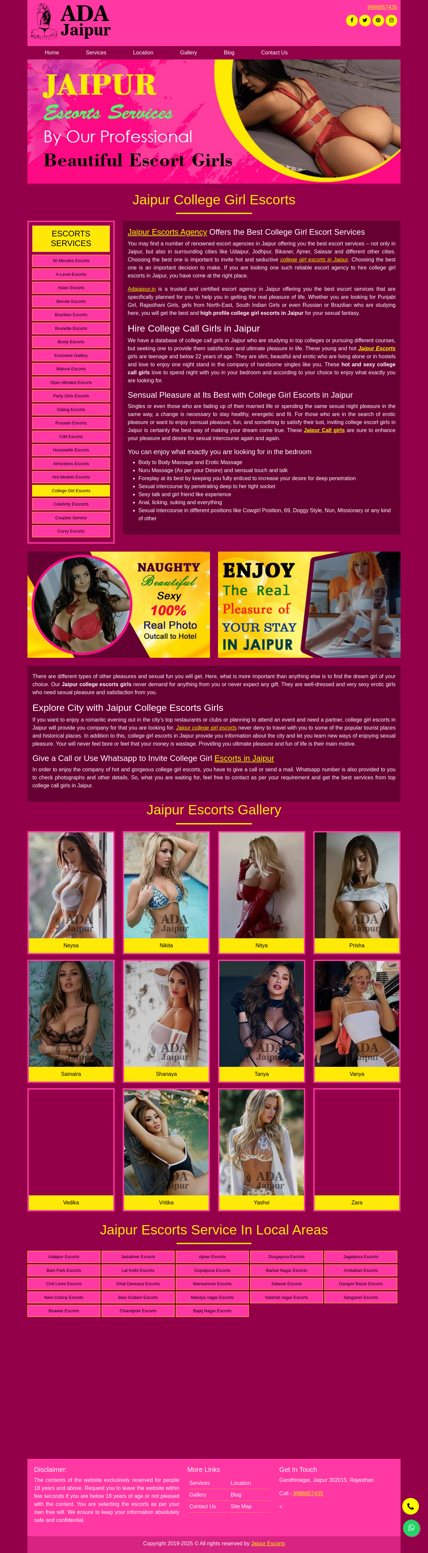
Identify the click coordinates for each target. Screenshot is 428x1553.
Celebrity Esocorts (71, 504)
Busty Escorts (71, 341)
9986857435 (382, 7)
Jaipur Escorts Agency (167, 231)
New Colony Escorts (63, 1297)
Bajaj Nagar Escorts (212, 1310)
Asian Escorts (71, 287)
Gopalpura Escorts (212, 1270)
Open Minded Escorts (71, 382)
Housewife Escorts (71, 449)
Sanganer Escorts (360, 1297)
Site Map (241, 1506)
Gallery (188, 52)
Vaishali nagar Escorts (286, 1297)
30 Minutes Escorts (71, 260)
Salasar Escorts (286, 1283)
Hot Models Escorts (71, 476)
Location (143, 52)
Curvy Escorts (71, 531)
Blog (229, 52)
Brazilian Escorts (71, 314)
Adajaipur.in (142, 289)
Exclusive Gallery (71, 355)
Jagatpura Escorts (361, 1256)
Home (52, 52)
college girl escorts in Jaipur (314, 259)
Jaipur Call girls (324, 430)
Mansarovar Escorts (212, 1283)
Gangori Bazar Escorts (361, 1283)
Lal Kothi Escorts (138, 1270)
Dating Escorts (71, 409)
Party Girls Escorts (71, 395)
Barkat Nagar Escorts (286, 1270)
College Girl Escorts (71, 490)
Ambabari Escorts (361, 1270)
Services (96, 52)
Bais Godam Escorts (138, 1297)
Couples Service (71, 517)
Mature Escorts (71, 368)
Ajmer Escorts (212, 1256)
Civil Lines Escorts (64, 1283)
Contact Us (274, 52)
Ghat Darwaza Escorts (138, 1283)
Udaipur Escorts (63, 1256)
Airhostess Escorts (71, 463)
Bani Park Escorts (63, 1270)
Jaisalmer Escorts (138, 1256)
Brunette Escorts (71, 328)
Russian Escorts (71, 422)
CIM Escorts (71, 436)
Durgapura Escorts (287, 1256)
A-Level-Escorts (71, 274)
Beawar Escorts (63, 1310)
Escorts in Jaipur (244, 758)
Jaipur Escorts (377, 348)
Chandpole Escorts (138, 1310)
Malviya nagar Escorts (212, 1297)
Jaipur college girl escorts (206, 728)
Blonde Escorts (71, 301)
